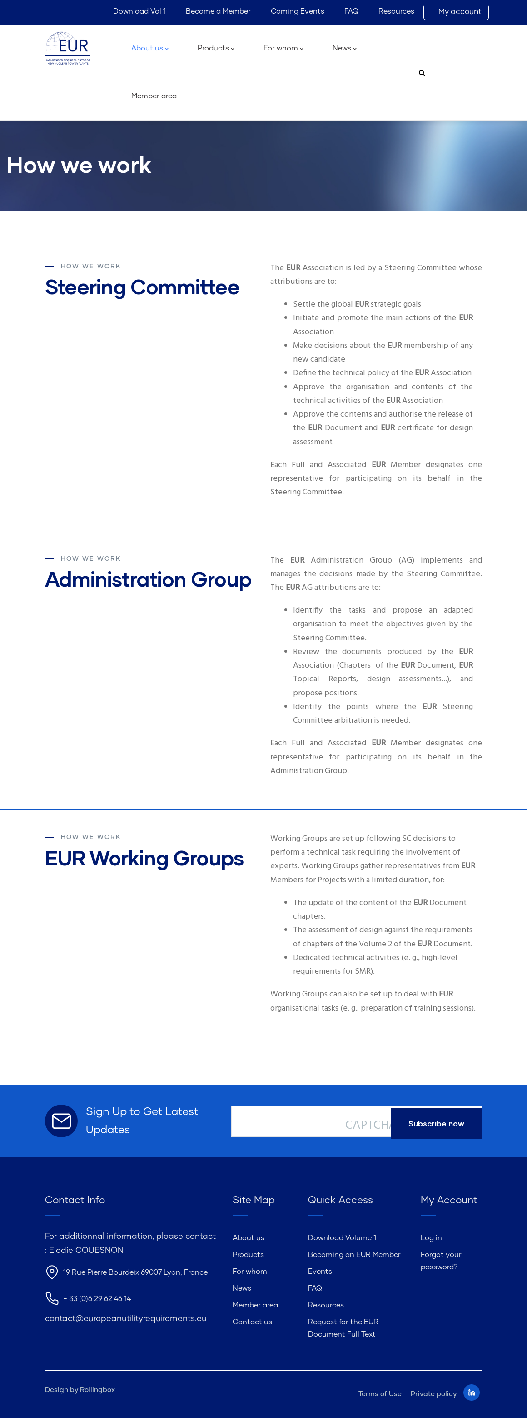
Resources (396, 11)
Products (216, 49)
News (345, 49)
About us (150, 49)
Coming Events (297, 11)
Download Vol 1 (139, 11)
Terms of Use (380, 1394)
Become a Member (218, 11)
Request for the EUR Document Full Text (343, 1328)
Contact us (252, 1322)
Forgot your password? (441, 1261)
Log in (431, 1238)
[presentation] (414, 1158)
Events (320, 1271)
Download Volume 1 (342, 1238)
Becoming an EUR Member (354, 1254)
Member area (154, 96)
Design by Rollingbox (80, 1390)
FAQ (351, 11)
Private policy (434, 1394)
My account (460, 12)
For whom (283, 49)
